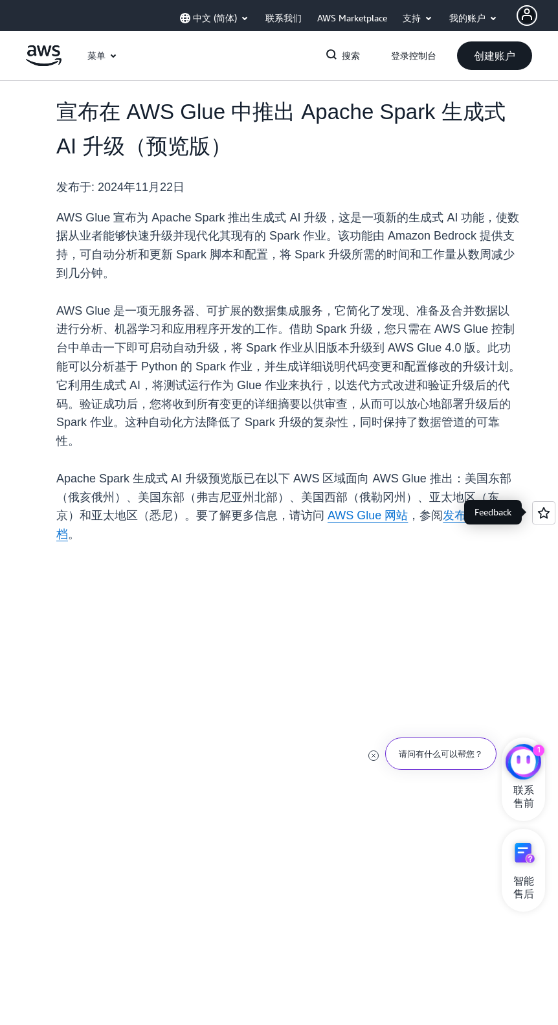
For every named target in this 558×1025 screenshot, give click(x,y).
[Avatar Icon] (527, 15)
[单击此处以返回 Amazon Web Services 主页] (43, 63)
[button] (494, 55)
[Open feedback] (543, 512)
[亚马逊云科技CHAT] (523, 763)
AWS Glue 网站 (368, 515)
